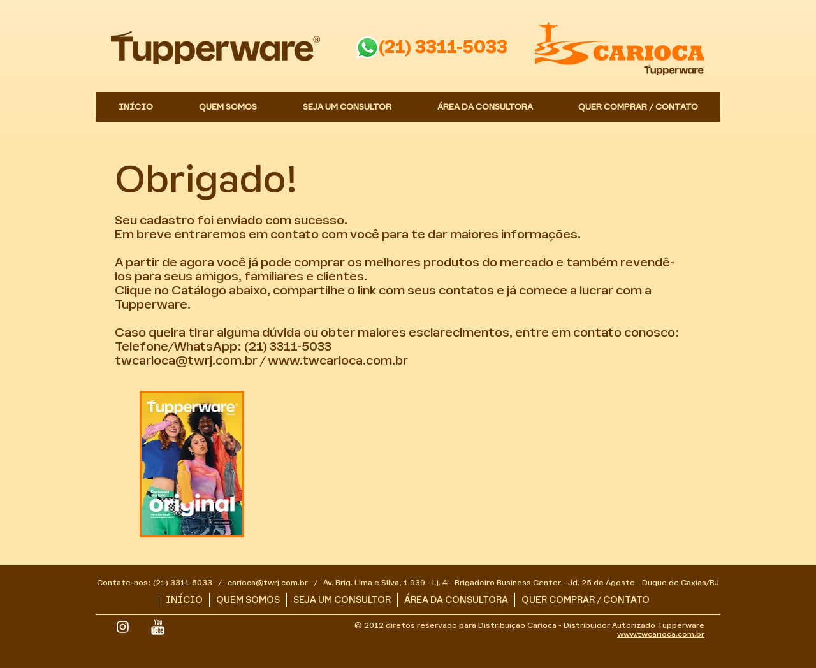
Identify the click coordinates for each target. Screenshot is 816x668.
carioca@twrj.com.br (268, 582)
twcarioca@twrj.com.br (186, 360)
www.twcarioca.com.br (338, 360)
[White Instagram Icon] (123, 627)
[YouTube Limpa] (158, 627)
